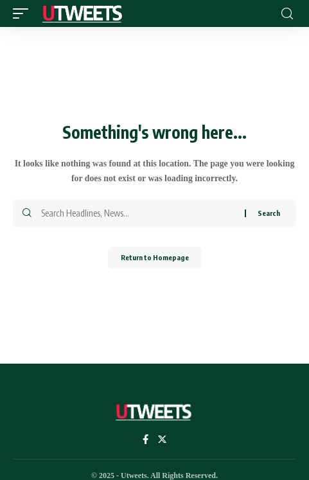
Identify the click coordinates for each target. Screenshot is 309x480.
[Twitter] (162, 440)
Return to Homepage (155, 257)
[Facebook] (145, 440)
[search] (287, 14)
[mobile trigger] (24, 13)
